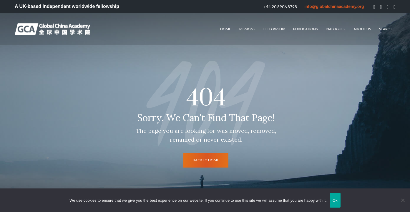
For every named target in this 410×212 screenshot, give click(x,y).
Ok (335, 200)
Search (385, 29)
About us (362, 29)
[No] (403, 200)
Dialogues (335, 29)
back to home (206, 160)
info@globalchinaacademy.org (334, 6)
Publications (305, 29)
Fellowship (274, 29)
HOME (225, 29)
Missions (247, 29)
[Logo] (52, 29)
